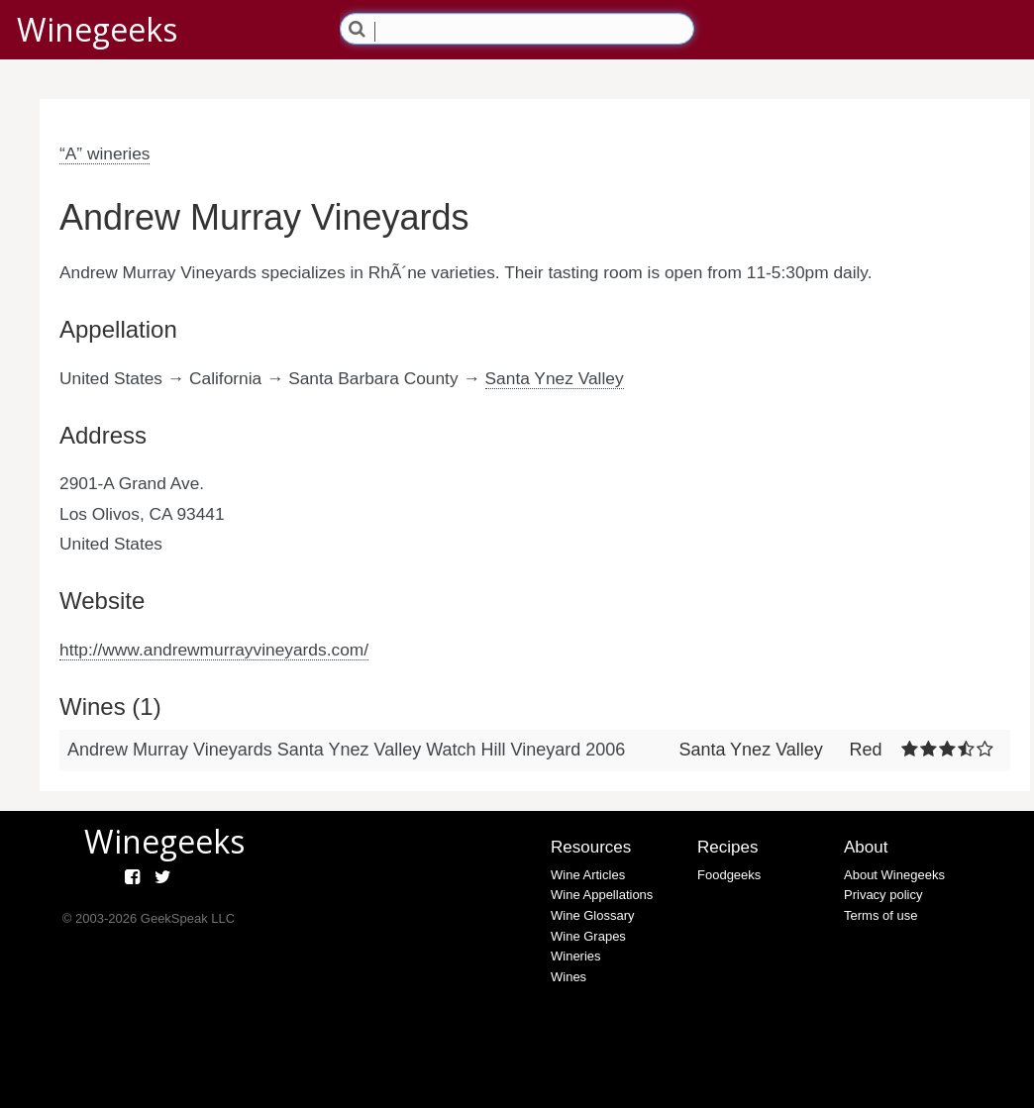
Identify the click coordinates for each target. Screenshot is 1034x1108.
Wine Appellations (602, 894)
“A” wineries (104, 153)
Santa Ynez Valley (554, 378)
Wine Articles (588, 874)
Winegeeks (97, 29)
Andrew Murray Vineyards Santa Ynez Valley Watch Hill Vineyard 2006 (346, 749)
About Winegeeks (894, 874)
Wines (568, 976)
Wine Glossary (593, 915)
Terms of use (880, 915)
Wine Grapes (588, 936)
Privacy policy (883, 894)
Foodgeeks (729, 874)
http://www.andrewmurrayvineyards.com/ (213, 649)
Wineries (576, 956)
